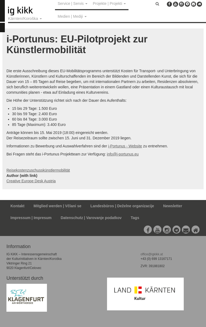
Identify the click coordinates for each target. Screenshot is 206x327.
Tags (135, 218)
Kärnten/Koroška (25, 18)
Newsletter (172, 206)
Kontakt (17, 206)
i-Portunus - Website (125, 146)
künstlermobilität (56, 170)
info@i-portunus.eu (123, 154)
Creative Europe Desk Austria (31, 181)
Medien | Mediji (72, 16)
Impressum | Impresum (31, 218)
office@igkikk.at (152, 254)
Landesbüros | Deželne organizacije (122, 206)
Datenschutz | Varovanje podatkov (91, 218)
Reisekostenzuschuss (24, 170)
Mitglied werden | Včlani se (57, 206)
